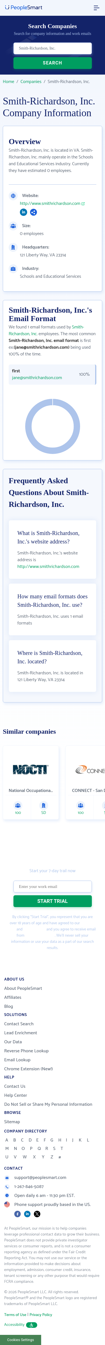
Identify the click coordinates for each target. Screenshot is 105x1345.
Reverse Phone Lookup (26, 1051)
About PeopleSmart (23, 988)
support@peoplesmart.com (35, 1177)
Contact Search (19, 1024)
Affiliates (12, 997)
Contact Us (14, 1086)
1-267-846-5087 (24, 1186)
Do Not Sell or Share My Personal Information (48, 1104)
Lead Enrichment (20, 1033)
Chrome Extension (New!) (28, 1069)
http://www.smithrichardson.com (50, 203)
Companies (30, 82)
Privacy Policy (35, 929)
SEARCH (52, 63)
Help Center (15, 1095)
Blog (8, 1006)
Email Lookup (17, 1060)
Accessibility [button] (20, 1325)
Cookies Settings (20, 1340)
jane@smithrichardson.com (37, 378)
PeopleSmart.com (39, 935)
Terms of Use (15, 1315)
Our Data (13, 1042)
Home (8, 82)
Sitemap (12, 1122)
